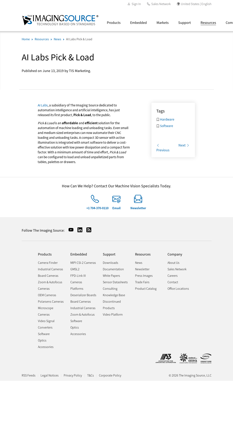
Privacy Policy (73, 375)
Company (175, 254)
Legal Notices (50, 375)
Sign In (136, 4)
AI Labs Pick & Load (79, 39)
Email (116, 208)
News (57, 39)
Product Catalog (146, 288)
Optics (42, 340)
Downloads (110, 262)
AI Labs (43, 105)
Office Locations (178, 288)
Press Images (144, 275)
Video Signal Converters (46, 324)
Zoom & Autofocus (82, 314)
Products (113, 22)
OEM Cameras (47, 295)
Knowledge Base (114, 295)
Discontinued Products (112, 304)
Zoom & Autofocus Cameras (50, 285)
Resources (208, 22)
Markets (163, 22)
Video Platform (113, 314)
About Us (173, 262)
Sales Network (161, 4)
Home (26, 39)
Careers (173, 275)
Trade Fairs (142, 282)
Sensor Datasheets (115, 282)
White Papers (111, 275)
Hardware (167, 119)
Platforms (76, 288)
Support (184, 22)
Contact (173, 282)
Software (166, 125)
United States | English (196, 4)
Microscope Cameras (45, 311)
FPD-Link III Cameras (78, 278)
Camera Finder (48, 262)
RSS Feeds (28, 375)
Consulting (110, 288)
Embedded (138, 22)
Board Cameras (48, 275)
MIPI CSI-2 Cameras (83, 262)
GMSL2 (74, 269)
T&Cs (90, 375)
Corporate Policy (110, 375)
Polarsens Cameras (51, 301)
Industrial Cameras (50, 269)
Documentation (113, 269)
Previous (162, 147)
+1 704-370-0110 (97, 208)
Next (184, 145)
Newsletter (138, 208)
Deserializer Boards (83, 295)
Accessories (46, 347)
